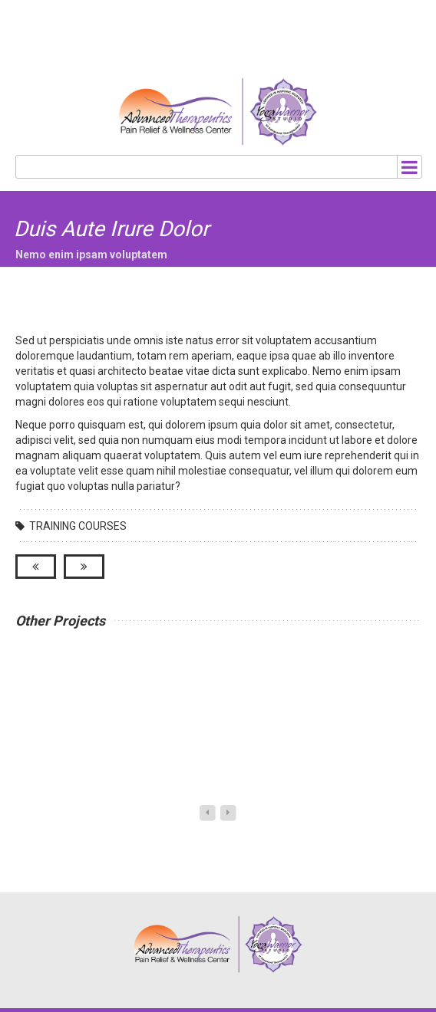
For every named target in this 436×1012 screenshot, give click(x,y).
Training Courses (78, 526)
